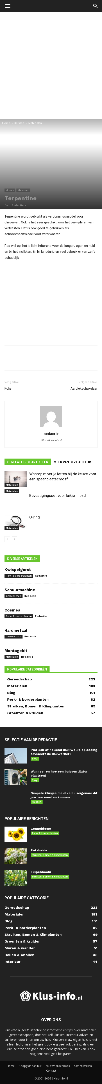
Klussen (19, 123)
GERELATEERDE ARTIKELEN (27, 462)
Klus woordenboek (58, 1066)
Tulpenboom (41, 872)
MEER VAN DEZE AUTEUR (72, 462)
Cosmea (12, 610)
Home (6, 123)
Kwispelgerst (18, 569)
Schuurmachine (20, 590)
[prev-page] (7, 539)
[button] (7, 6)
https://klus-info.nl (51, 440)
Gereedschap (13, 596)
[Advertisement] (51, 65)
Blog (34, 758)
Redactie (18, 205)
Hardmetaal (16, 630)
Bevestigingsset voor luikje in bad (57, 495)
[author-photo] (51, 427)
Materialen (35, 123)
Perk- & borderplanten (19, 575)
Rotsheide (39, 850)
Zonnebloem (41, 828)
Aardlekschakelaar (83, 388)
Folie (8, 388)
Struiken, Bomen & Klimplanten (50, 855)
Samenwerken (83, 1066)
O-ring (34, 517)
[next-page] (14, 539)
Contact (51, 1071)
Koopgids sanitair (30, 1066)
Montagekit (16, 650)
